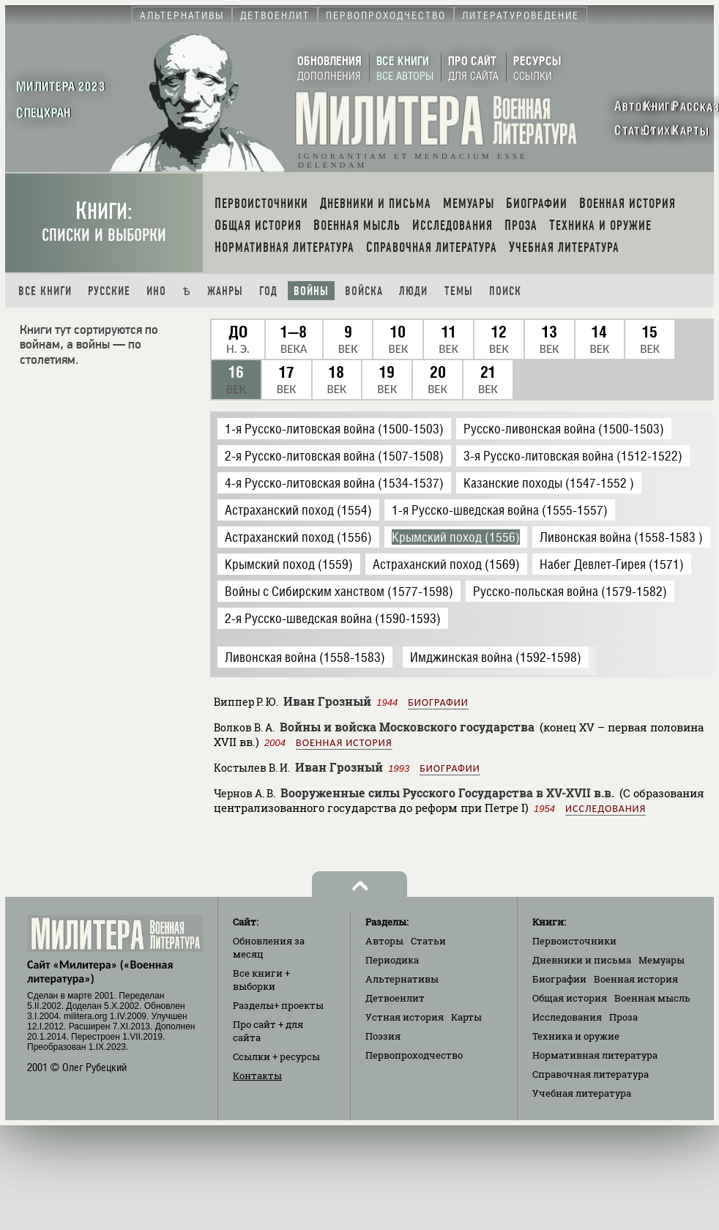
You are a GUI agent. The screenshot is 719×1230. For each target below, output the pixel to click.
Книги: (104, 221)
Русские (109, 291)
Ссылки (276, 1056)
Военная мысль (652, 997)
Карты (466, 1017)
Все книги (45, 291)
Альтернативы (402, 978)
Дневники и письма (581, 959)
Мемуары (661, 959)
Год (268, 291)
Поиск (505, 291)
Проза (623, 1017)
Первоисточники (574, 940)
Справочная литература (590, 1074)
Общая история (569, 997)
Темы (458, 291)
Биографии (438, 702)
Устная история (404, 1017)
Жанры (225, 291)
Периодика (392, 959)
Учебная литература (581, 1093)
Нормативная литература (594, 1055)
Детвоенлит (395, 997)
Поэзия (383, 1036)
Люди (413, 291)
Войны (311, 291)
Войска (364, 291)
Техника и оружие (575, 1036)
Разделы (278, 1005)
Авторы (384, 940)
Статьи (428, 940)
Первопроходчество (414, 1055)
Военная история (344, 743)
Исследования (605, 808)
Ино (156, 291)
